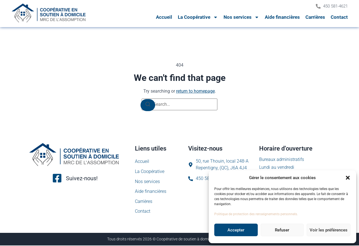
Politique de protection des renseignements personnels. (256, 214)
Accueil (164, 17)
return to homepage (195, 91)
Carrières (315, 17)
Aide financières (282, 17)
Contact (339, 17)
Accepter (235, 230)
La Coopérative (198, 17)
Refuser (282, 230)
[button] (348, 178)
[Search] (148, 105)
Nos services (241, 17)
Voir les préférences (329, 230)
